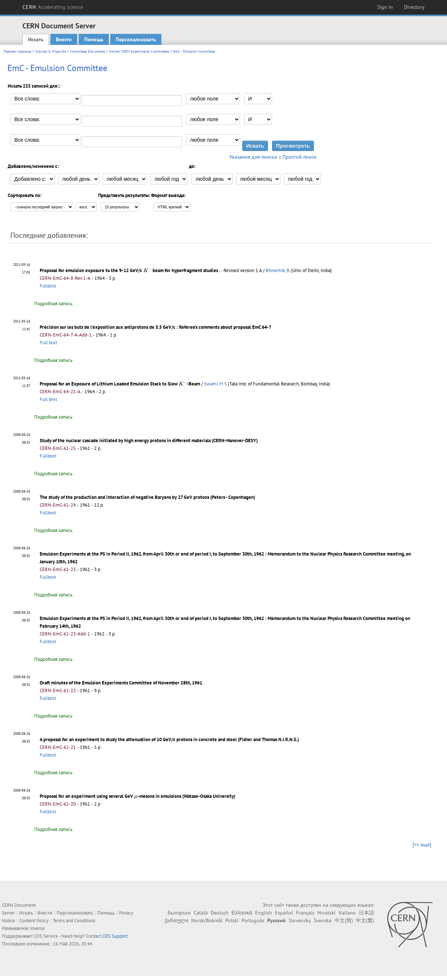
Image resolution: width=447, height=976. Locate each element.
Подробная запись (53, 303)
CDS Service (46, 936)
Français (305, 912)
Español (284, 912)
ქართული (176, 920)
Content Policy (34, 920)
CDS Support (115, 936)
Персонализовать (136, 39)
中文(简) (344, 920)
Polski (232, 920)
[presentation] (147, 270)
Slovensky (300, 920)
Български (179, 912)
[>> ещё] (421, 844)
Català (201, 912)
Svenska (323, 920)
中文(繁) (365, 920)
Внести (64, 39)
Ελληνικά (242, 912)
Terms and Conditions (74, 920)
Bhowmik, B (278, 270)
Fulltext (48, 286)
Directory (414, 7)
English (263, 912)
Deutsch (220, 912)
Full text (48, 342)
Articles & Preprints (50, 51)
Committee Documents (87, 51)
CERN (52, 7)
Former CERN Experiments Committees (139, 51)
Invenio (37, 928)
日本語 (366, 912)
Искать (35, 39)
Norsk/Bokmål (206, 920)
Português (253, 920)
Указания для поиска (253, 157)
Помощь (93, 39)
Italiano (347, 912)
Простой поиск (299, 157)
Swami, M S (215, 384)
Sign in (385, 7)
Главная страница (17, 51)
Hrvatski (326, 912)
